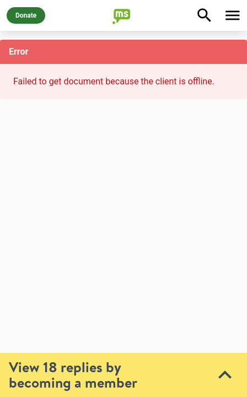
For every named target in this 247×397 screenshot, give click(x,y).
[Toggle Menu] (232, 15)
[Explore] (204, 15)
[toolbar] (123, 320)
